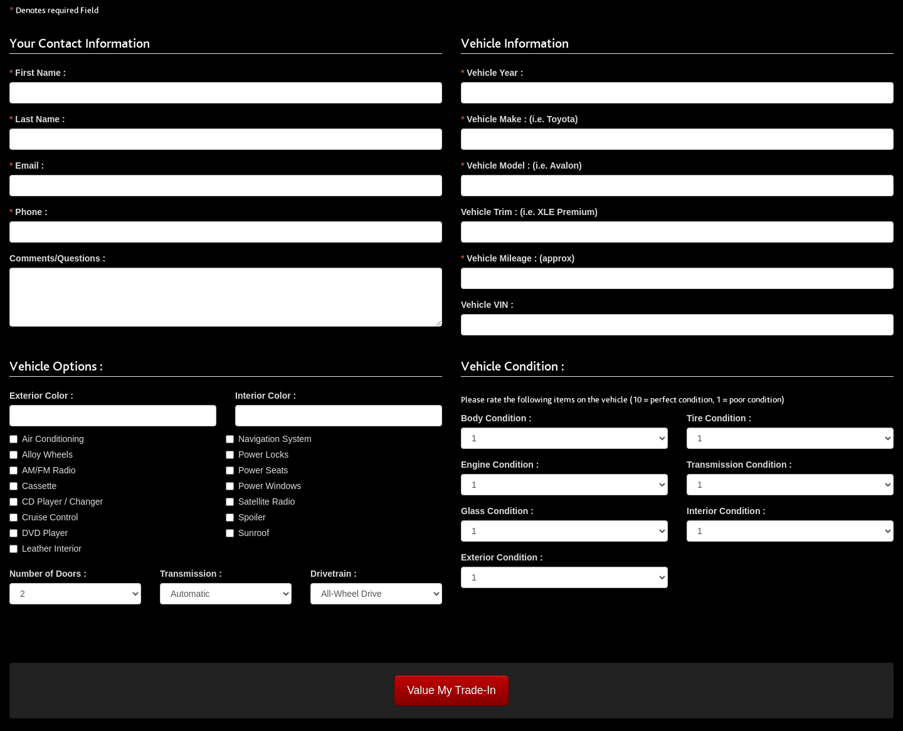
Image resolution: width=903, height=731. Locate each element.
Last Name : (37, 119)
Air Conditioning (53, 439)
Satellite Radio (266, 502)
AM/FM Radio (49, 470)
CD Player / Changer (62, 502)
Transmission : (191, 574)
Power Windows (269, 486)
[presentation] (104, 638)
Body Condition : (496, 418)
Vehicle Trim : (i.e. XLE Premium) (529, 212)
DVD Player (45, 533)
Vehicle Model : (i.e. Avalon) (521, 165)
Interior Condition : (726, 511)
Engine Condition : (500, 465)
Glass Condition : (497, 511)
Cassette (39, 486)
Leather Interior (52, 549)
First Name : (37, 73)
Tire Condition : (719, 418)
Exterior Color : (41, 396)
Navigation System (275, 439)
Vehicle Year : (492, 73)
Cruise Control (50, 517)
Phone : (28, 212)
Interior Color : (265, 396)
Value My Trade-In (451, 690)
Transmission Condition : (739, 465)
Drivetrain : (333, 574)
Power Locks (263, 455)
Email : (26, 165)
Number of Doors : (48, 574)
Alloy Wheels (47, 455)
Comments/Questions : (57, 258)
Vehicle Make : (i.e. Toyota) (519, 119)
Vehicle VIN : (487, 305)
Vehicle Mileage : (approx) (517, 258)
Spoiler (252, 517)
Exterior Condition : (502, 557)
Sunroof (253, 533)
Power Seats (263, 470)
